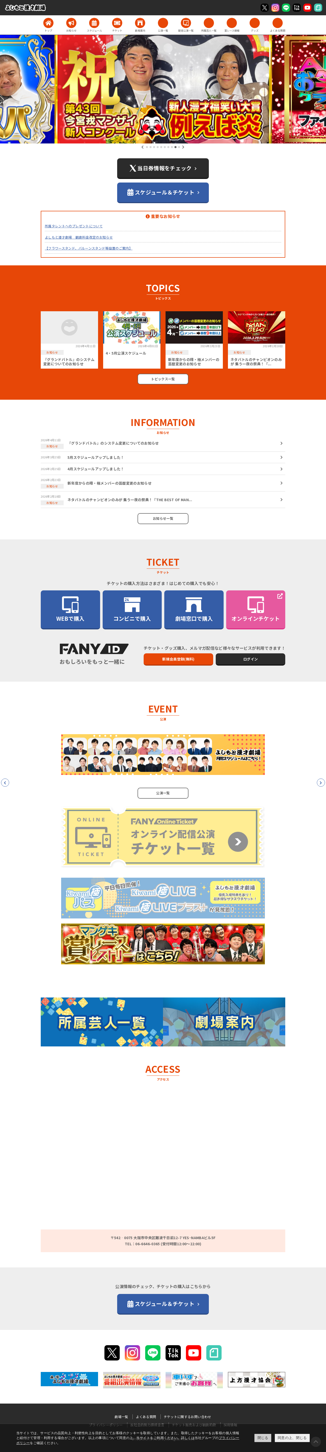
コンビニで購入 (132, 608)
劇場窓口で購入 (194, 608)
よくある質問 (146, 1416)
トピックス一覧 (163, 379)
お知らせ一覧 (163, 518)
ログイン (250, 659)
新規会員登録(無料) (178, 659)
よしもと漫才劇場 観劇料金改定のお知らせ (79, 237)
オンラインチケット (256, 608)
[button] (147, 147)
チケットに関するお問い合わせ (187, 1416)
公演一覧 (163, 792)
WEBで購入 (70, 608)
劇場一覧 (121, 1416)
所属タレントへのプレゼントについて (74, 226)
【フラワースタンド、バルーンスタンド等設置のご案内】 (88, 248)
